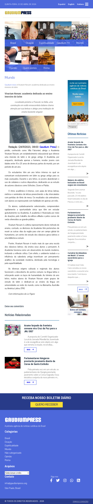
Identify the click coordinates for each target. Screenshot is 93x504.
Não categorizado (13, 452)
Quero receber (46, 405)
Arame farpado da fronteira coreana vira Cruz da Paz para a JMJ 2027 (40, 328)
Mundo (10, 77)
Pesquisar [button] (72, 127)
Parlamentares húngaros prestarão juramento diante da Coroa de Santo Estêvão (39, 361)
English (71, 4)
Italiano (80, 4)
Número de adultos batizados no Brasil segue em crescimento (77, 182)
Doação (8, 442)
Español (61, 4)
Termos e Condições (80, 501)
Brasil (7, 438)
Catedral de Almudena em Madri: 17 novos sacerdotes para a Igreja (77, 257)
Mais (30, 349)
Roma (7, 460)
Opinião (8, 456)
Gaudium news (10, 85)
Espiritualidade (11, 445)
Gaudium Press (48, 147)
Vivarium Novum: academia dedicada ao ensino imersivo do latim (28, 95)
